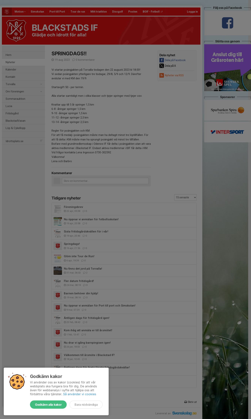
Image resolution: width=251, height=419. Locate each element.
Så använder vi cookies (79, 394)
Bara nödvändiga (86, 404)
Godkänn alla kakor (48, 404)
